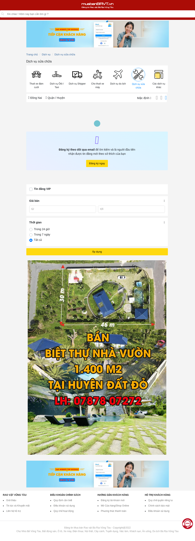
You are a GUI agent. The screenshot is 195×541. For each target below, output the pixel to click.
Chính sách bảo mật (159, 505)
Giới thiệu (11, 500)
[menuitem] (36, 79)
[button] (36, 78)
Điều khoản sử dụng (64, 505)
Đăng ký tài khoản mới (113, 500)
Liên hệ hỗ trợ (13, 511)
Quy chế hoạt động (64, 511)
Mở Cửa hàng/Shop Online (115, 505)
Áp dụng (97, 251)
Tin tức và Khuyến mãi (18, 505)
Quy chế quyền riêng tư (160, 500)
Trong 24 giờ (42, 229)
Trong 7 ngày (42, 234)
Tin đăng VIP (42, 188)
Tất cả (38, 239)
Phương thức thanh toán (113, 511)
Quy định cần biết (63, 500)
